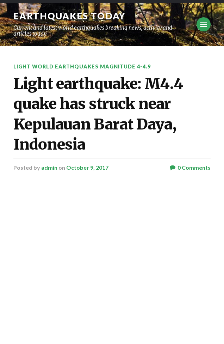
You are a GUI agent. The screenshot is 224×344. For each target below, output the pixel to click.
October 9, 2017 (87, 167)
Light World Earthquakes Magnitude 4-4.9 (82, 67)
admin (49, 167)
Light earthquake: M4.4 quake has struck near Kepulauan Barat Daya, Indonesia (98, 114)
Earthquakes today (69, 16)
